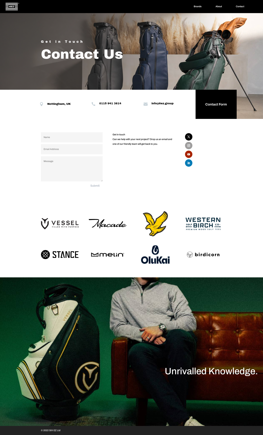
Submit (95, 185)
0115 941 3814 (105, 103)
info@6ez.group (157, 103)
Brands (198, 6)
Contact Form (211, 104)
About (219, 6)
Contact (240, 6)
